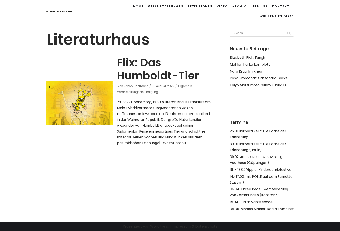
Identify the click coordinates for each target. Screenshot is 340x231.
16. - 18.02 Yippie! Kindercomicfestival (261, 169)
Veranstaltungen (165, 6)
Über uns (259, 6)
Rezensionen (200, 6)
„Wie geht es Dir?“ (276, 16)
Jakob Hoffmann (136, 86)
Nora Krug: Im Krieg (246, 71)
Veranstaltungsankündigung (137, 92)
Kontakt (280, 6)
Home (138, 6)
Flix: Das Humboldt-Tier (158, 69)
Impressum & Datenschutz (194, 226)
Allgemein (185, 86)
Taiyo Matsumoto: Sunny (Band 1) (258, 85)
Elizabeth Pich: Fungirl (248, 57)
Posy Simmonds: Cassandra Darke (259, 78)
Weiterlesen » (174, 142)
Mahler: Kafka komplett (250, 64)
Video (222, 6)
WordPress (159, 226)
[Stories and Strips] (59, 12)
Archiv (239, 6)
